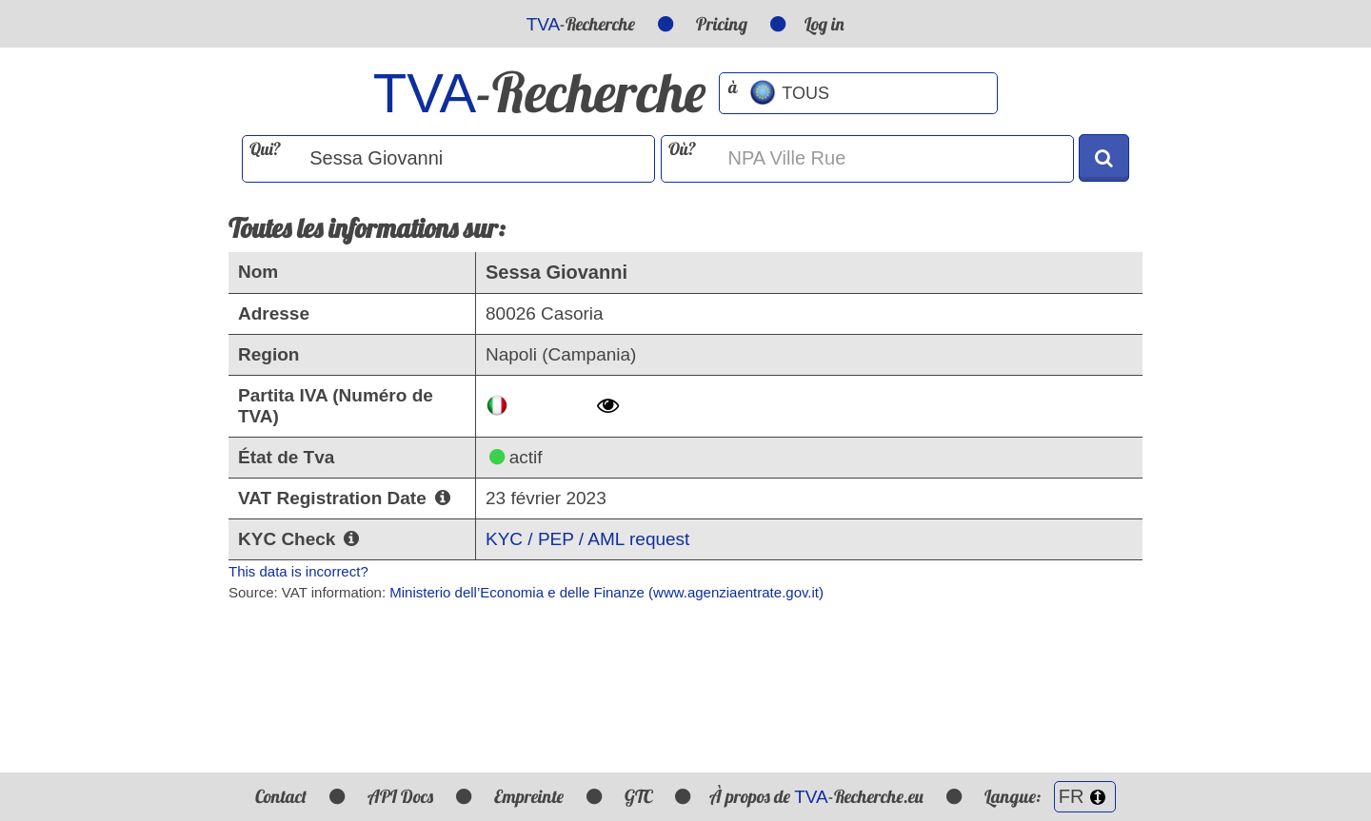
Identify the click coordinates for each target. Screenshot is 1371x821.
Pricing (721, 23)
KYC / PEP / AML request (587, 539)
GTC (638, 796)
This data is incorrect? (298, 571)
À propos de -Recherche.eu (816, 796)
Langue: (1050, 796)
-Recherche (581, 23)
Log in (824, 23)
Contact (281, 796)
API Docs (400, 796)
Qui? (265, 149)
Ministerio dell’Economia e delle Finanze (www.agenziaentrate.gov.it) (606, 592)
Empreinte (529, 796)
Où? (682, 149)
